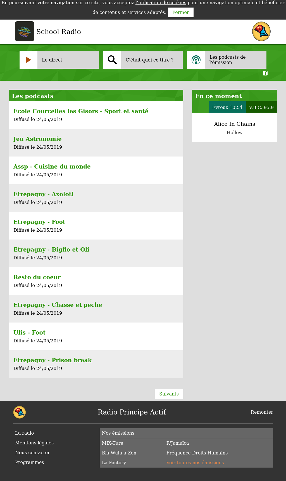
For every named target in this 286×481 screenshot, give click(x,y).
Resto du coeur (37, 277)
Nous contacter (32, 452)
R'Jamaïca (177, 443)
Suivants (169, 394)
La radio (24, 433)
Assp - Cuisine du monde (52, 166)
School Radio (58, 32)
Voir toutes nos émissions (195, 462)
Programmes (29, 462)
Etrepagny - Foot (39, 222)
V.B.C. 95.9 (261, 107)
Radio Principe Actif (132, 412)
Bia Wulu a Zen (119, 453)
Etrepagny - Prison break (52, 360)
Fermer (180, 12)
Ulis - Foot (29, 332)
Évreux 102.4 (227, 107)
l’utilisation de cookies (160, 2)
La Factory (114, 462)
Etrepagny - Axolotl (43, 194)
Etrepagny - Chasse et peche (57, 305)
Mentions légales (34, 443)
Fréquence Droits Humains (197, 453)
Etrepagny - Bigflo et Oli (51, 249)
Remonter (262, 412)
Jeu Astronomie (37, 139)
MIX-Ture (112, 443)
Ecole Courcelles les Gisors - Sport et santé (80, 111)
